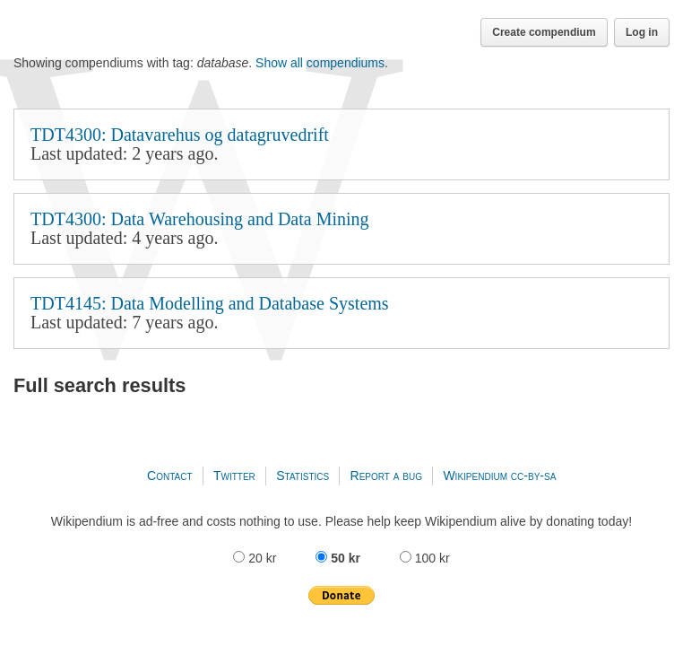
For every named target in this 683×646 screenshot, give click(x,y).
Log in (642, 32)
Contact (169, 475)
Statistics (302, 475)
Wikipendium (475, 475)
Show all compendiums (320, 63)
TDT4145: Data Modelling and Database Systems (341, 312)
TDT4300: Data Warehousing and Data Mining (341, 228)
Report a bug (386, 475)
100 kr (425, 558)
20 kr (256, 558)
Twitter (234, 475)
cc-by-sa (533, 475)
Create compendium (543, 32)
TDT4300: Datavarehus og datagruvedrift (341, 144)
